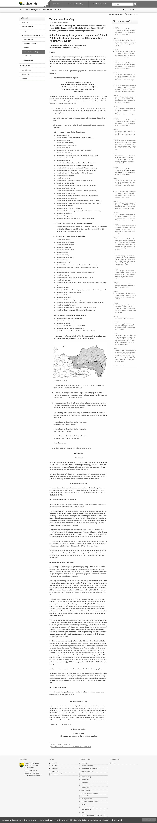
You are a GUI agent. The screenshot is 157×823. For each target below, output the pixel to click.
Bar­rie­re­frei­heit (55, 771)
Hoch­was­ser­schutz (27, 27)
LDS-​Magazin (85, 763)
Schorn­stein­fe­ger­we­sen (88, 807)
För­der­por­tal (85, 782)
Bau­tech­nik (84, 774)
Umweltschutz (26, 70)
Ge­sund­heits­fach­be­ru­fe (30, 43)
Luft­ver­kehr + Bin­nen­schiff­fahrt (90, 801)
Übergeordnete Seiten (129, 10)
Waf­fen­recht (27, 56)
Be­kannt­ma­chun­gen (87, 777)
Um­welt (84, 812)
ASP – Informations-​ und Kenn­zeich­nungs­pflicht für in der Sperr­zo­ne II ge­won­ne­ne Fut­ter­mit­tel (125, 285)
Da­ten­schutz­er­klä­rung (45, 820)
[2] (90, 516)
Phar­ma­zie (27, 47)
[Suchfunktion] (123, 4)
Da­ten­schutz (54, 768)
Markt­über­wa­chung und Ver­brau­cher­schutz (93, 815)
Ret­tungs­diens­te (28, 60)
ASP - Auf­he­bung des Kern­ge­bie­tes (125, 318)
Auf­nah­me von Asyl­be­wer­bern (89, 768)
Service (52, 759)
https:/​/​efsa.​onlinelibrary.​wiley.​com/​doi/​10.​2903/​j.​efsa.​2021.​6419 (71, 747)
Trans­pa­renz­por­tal (86, 809)
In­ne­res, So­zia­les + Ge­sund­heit (90, 793)
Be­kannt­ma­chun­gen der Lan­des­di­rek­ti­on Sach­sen (42, 10)
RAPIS (83, 804)
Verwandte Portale (85, 759)
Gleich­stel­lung (85, 787)
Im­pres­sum (54, 765)
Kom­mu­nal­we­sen (29, 39)
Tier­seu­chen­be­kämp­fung (31, 52)
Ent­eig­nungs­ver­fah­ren (29, 31)
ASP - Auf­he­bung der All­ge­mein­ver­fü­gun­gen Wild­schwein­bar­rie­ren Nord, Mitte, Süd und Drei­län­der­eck (125, 133)
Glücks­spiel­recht (86, 790)
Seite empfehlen (115, 759)
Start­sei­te (25, 18)
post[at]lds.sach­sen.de (35, 775)
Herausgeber (23, 759)
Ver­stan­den (149, 820)
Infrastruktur (26, 65)
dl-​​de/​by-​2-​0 (66, 744)
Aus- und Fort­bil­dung (87, 765)
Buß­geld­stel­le (85, 779)
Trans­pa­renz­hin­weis (56, 774)
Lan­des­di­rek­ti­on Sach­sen (32, 763)
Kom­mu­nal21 (85, 796)
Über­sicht (54, 763)
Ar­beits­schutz (26, 74)
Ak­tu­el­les (25, 22)
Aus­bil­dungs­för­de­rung (87, 771)
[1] (81, 387)
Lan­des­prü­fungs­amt (87, 799)
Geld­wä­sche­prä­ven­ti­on (88, 785)
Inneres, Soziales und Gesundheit (32, 35)
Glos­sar (24, 79)
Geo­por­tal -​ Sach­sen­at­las (65, 387)
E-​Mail (114, 763)
